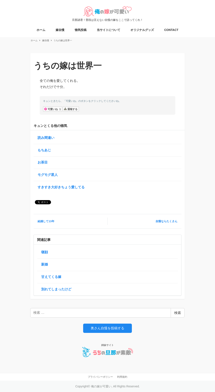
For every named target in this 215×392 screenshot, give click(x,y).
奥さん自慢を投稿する (107, 328)
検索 (177, 313)
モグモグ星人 (48, 175)
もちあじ (44, 150)
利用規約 (122, 376)
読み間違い (46, 138)
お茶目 (43, 162)
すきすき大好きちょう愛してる (61, 187)
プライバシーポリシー (100, 376)
